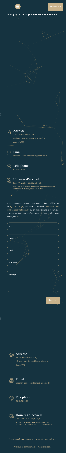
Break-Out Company (24, 439)
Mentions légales (45, 447)
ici (18, 216)
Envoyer (52, 300)
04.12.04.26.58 (19, 169)
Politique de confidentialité (25, 447)
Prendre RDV (55, 6)
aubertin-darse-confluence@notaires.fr (30, 155)
